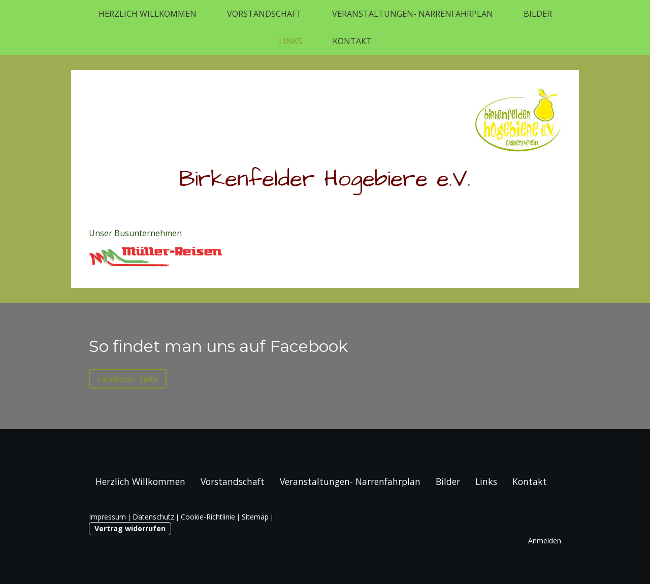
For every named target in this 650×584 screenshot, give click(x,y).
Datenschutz (153, 517)
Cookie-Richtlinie (208, 517)
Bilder (538, 13)
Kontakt (352, 41)
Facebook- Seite (128, 378)
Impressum (107, 517)
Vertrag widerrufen (130, 528)
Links (290, 41)
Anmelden (544, 540)
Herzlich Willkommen (148, 13)
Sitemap (255, 517)
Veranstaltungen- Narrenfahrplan (412, 13)
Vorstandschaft (264, 13)
